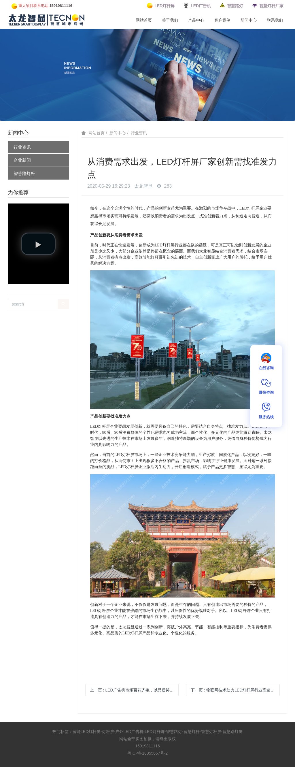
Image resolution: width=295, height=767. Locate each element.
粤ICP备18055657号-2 (147, 753)
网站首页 (144, 20)
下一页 (235, 690)
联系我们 (275, 20)
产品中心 (196, 20)
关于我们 (170, 20)
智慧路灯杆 (24, 173)
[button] (38, 244)
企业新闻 (22, 160)
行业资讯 (22, 147)
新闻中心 (249, 20)
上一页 (134, 690)
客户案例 (222, 20)
